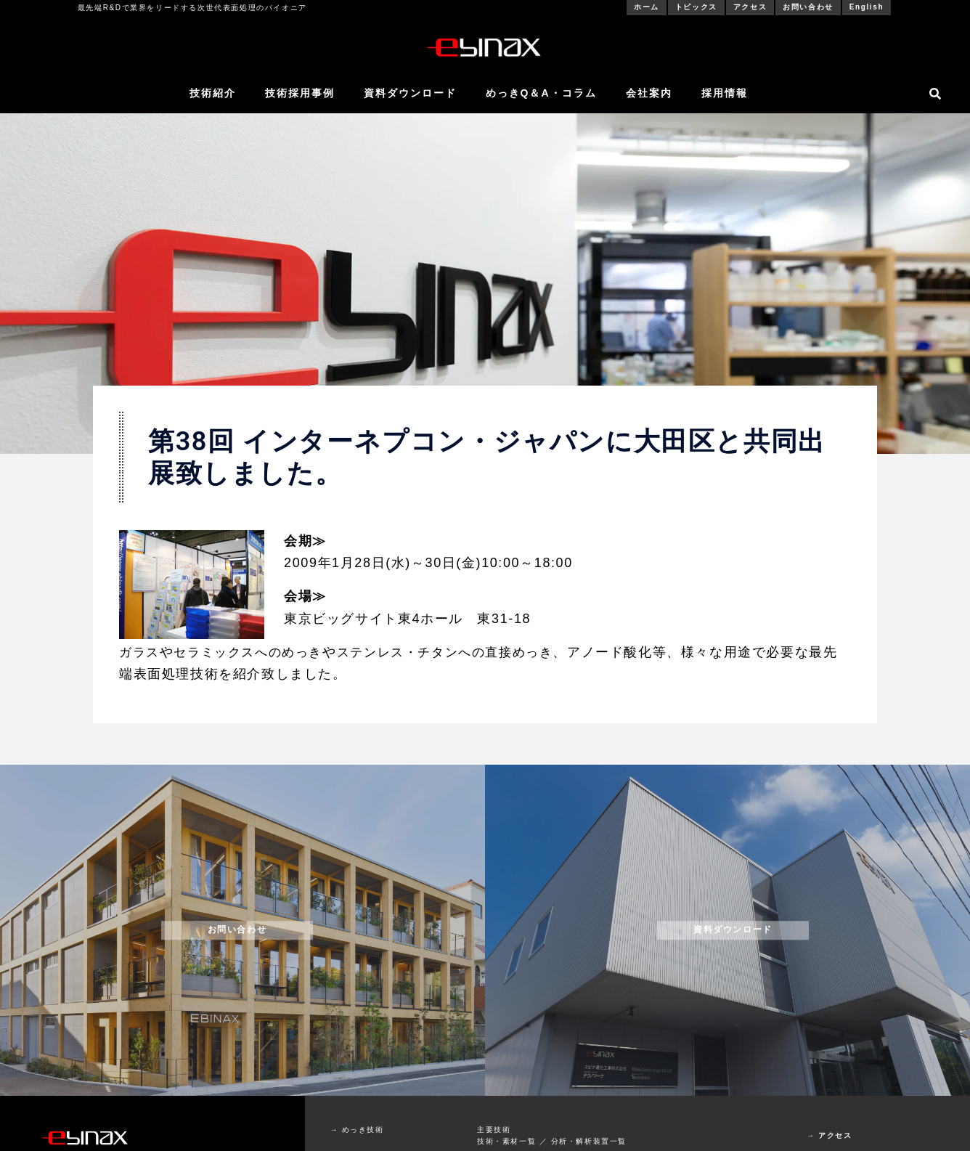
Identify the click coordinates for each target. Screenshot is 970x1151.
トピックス (696, 7)
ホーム (646, 7)
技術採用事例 (300, 93)
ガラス (140, 652)
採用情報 (724, 93)
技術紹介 (212, 93)
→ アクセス (829, 1135)
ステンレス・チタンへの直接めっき (461, 652)
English (866, 7)
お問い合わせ (808, 7)
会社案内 (649, 93)
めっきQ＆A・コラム (541, 93)
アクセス (750, 7)
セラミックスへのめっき (254, 652)
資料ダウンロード (410, 93)
